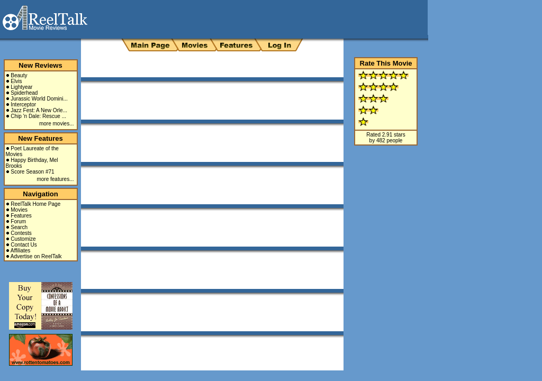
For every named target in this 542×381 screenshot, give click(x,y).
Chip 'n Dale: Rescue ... (38, 116)
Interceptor (23, 104)
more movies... (56, 123)
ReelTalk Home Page (35, 204)
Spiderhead (24, 93)
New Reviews (40, 65)
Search (19, 227)
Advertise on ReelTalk (36, 256)
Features (21, 216)
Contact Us (24, 245)
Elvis (16, 81)
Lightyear (21, 87)
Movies (19, 210)
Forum (18, 221)
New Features (40, 138)
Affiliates (21, 250)
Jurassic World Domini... (39, 99)
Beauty (19, 75)
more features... (55, 179)
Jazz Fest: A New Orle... (39, 110)
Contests (21, 233)
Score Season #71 (32, 172)
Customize (23, 239)
